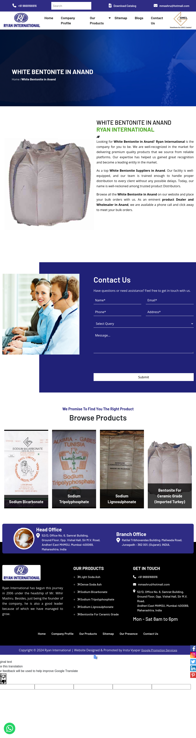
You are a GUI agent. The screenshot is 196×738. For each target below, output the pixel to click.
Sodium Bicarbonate (92, 592)
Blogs (139, 18)
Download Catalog (122, 5)
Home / (16, 79)
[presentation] (123, 365)
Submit (143, 377)
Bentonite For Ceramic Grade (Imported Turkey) (98, 616)
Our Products (88, 633)
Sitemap (120, 18)
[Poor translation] (3, 678)
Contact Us (150, 633)
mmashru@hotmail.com (171, 5)
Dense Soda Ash (89, 584)
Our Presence (129, 633)
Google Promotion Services (159, 650)
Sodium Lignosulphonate (95, 607)
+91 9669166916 (24, 5)
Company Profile (62, 633)
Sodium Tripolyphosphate (95, 599)
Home (48, 18)
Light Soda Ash (88, 577)
